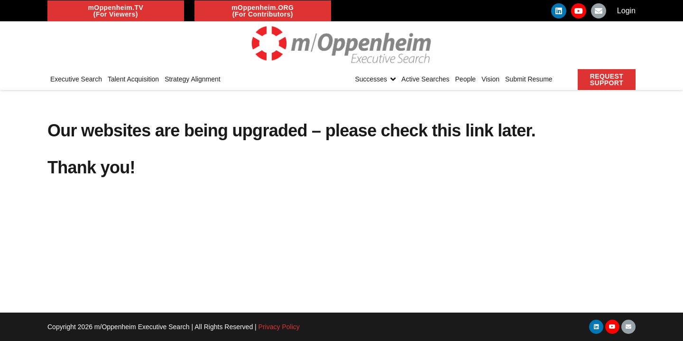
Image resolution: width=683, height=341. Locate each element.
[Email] (598, 10)
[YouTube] (578, 10)
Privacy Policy (279, 327)
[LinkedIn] (558, 10)
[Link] (341, 45)
